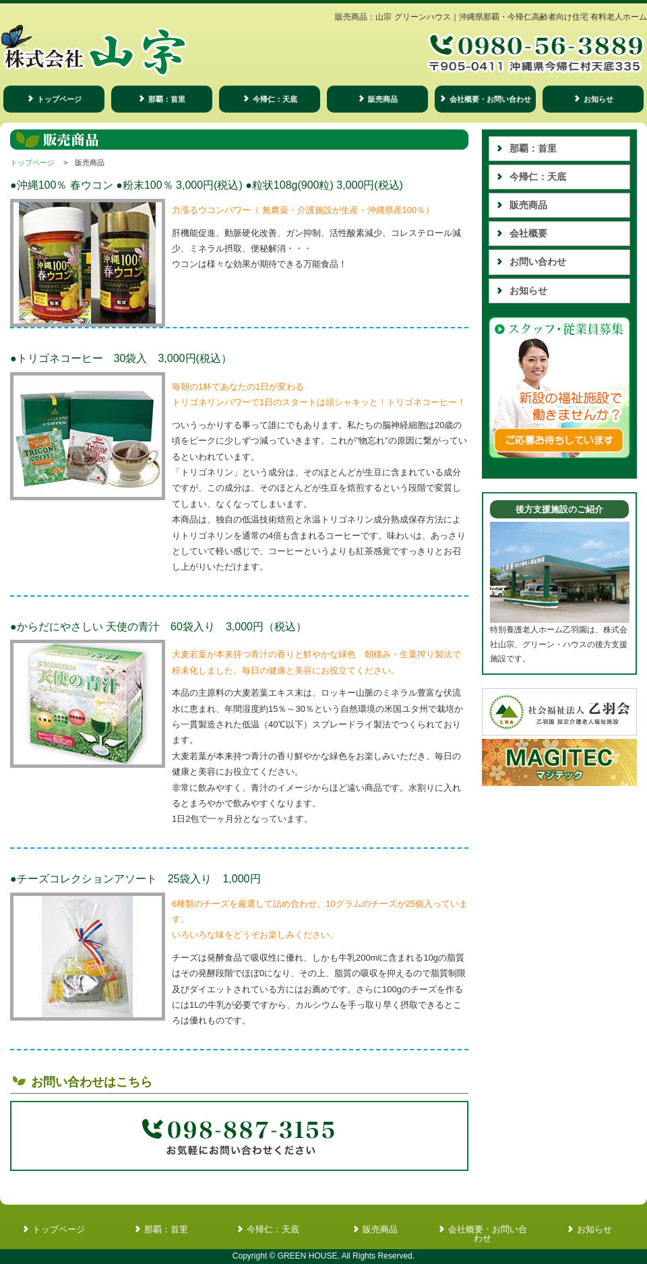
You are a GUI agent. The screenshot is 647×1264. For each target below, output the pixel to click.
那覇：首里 (166, 99)
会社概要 (528, 233)
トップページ (59, 99)
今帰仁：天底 (275, 99)
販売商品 (383, 99)
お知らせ (598, 99)
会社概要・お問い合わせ (490, 99)
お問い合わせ (538, 261)
